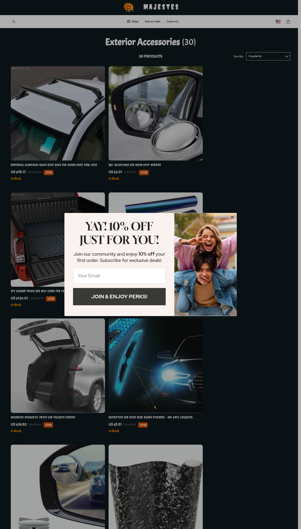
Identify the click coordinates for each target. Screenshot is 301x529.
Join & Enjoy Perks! (119, 296)
